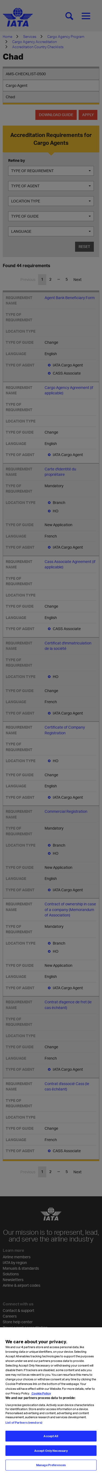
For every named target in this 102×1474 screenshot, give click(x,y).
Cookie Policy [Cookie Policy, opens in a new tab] (41, 1398)
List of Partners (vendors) (23, 1428)
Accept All (51, 1441)
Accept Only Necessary (51, 1455)
